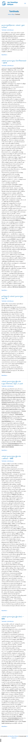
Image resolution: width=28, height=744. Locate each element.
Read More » (4, 54)
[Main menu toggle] (25, 3)
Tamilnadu (4, 30)
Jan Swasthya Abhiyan (12, 3)
